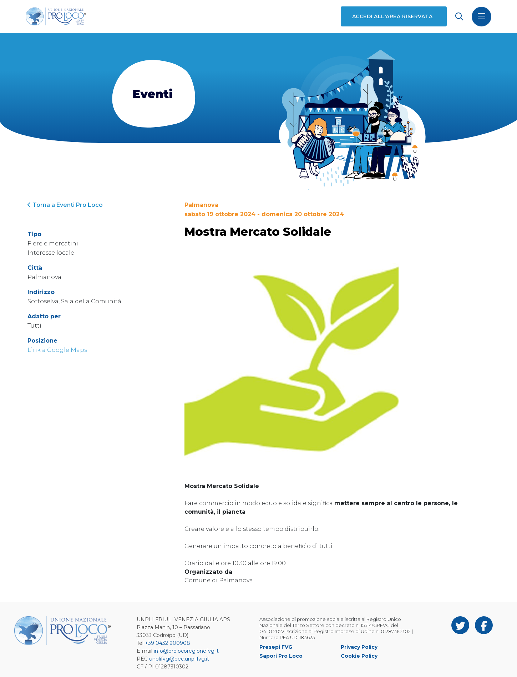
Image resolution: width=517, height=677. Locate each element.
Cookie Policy (359, 656)
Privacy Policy (359, 647)
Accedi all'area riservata (392, 16)
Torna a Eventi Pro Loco (65, 204)
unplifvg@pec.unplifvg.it (179, 659)
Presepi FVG (275, 647)
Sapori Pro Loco (281, 656)
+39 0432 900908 (167, 643)
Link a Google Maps (57, 350)
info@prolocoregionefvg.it (186, 651)
